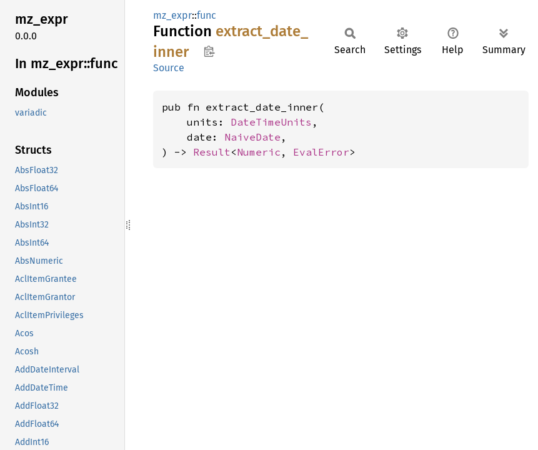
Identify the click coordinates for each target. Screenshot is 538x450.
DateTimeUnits (271, 122)
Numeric (259, 152)
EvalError (321, 152)
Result (212, 152)
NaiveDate (252, 137)
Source (168, 68)
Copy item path (209, 51)
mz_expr (172, 15)
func (206, 15)
